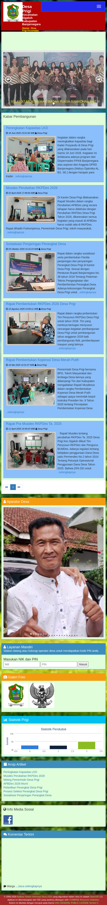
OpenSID (94, 896)
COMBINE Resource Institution (84, 900)
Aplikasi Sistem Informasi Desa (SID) (34, 896)
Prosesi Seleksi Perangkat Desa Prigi (25, 791)
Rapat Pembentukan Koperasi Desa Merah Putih (42, 360)
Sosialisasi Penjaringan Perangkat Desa (36, 244)
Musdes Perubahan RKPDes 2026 (32, 188)
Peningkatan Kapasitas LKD (27, 128)
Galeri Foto (14, 677)
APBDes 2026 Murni (15, 783)
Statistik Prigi (16, 720)
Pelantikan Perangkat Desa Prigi (22, 787)
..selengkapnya (23, 176)
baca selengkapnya (30, 887)
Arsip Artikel (14, 764)
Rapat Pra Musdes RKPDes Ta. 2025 (34, 424)
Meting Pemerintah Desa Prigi (21, 779)
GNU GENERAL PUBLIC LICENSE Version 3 (76, 903)
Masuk (83, 664)
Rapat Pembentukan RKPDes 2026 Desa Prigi (41, 304)
